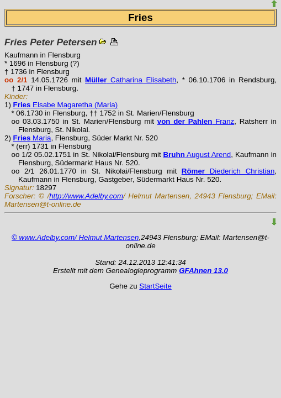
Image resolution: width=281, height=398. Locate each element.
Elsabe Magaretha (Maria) (65, 105)
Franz (196, 121)
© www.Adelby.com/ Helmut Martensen (75, 237)
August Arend (197, 154)
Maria (32, 138)
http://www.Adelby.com (86, 196)
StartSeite (155, 286)
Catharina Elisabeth (130, 80)
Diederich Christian (228, 171)
